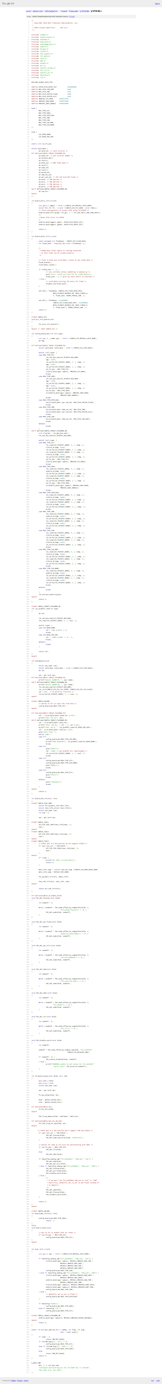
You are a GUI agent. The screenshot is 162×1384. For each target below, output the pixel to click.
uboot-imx (38, 11)
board (64, 11)
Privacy (19, 1380)
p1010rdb (84, 11)
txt (152, 1380)
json (158, 1380)
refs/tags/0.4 (51, 11)
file (72, 16)
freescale (73, 11)
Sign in (157, 3)
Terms (26, 1380)
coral (28, 11)
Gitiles (13, 1380)
